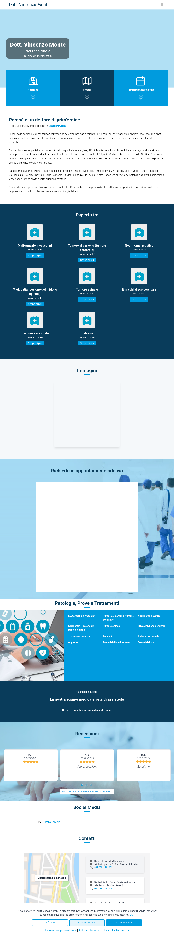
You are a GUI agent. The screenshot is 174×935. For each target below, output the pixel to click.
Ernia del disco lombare (116, 642)
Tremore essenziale (79, 636)
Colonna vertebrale (148, 636)
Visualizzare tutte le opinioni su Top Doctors (87, 791)
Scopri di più (35, 255)
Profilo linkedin (52, 821)
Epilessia (108, 636)
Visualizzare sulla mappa (52, 877)
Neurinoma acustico (149, 615)
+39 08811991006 (103, 867)
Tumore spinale (112, 625)
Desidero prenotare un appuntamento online (87, 710)
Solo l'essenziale (87, 922)
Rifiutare (50, 922)
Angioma (73, 642)
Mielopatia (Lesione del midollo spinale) (81, 627)
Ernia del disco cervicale (151, 625)
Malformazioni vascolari (81, 615)
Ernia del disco (146, 642)
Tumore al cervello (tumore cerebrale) (118, 617)
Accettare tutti (124, 922)
